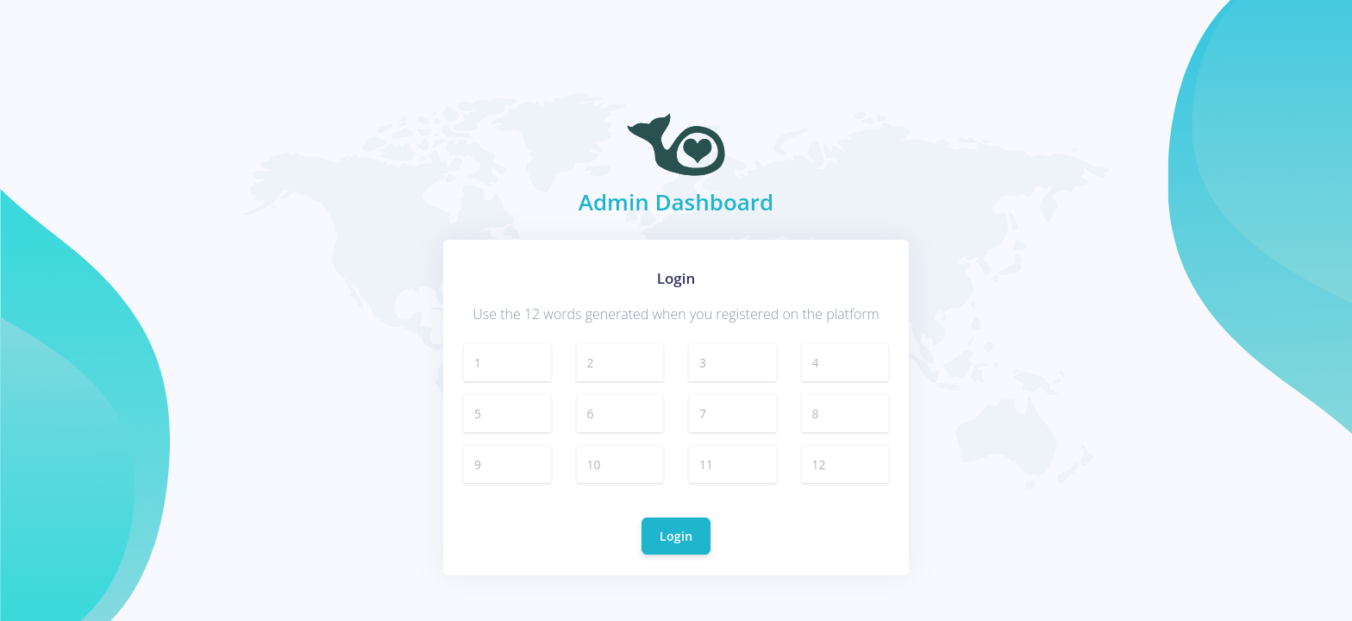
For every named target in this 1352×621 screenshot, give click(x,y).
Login (676, 536)
